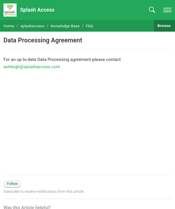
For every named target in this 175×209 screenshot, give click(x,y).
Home (8, 26)
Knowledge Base (65, 26)
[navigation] (167, 10)
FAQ (89, 26)
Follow (12, 183)
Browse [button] (165, 25)
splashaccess (32, 26)
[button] (152, 10)
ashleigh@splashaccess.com (31, 66)
